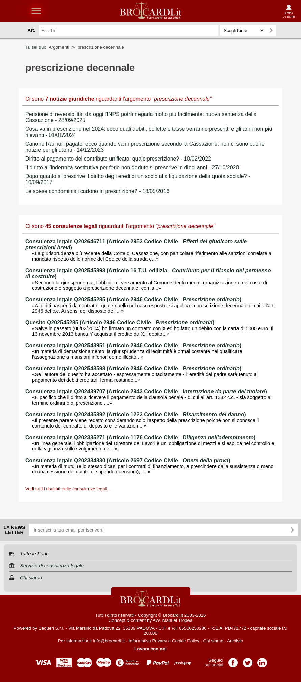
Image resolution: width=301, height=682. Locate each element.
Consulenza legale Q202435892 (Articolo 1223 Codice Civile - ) (135, 414)
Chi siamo (213, 640)
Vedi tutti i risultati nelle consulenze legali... (68, 488)
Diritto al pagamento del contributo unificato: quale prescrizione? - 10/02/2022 (118, 159)
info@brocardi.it (109, 640)
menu (36, 11)
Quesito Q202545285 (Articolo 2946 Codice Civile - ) (119, 322)
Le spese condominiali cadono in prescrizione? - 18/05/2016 (97, 191)
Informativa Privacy (148, 640)
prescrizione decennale (101, 47)
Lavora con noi (150, 648)
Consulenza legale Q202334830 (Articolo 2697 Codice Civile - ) (127, 460)
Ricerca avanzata (283, 30)
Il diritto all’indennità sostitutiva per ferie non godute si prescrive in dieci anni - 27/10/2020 (132, 167)
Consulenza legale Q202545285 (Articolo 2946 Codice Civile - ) (133, 299)
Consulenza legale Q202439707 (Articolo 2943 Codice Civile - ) (146, 391)
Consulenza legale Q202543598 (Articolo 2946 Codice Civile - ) (133, 368)
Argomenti (59, 47)
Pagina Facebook (233, 660)
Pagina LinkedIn (262, 660)
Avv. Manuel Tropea (172, 620)
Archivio (235, 640)
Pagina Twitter (247, 660)
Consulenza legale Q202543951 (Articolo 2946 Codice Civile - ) (133, 345)
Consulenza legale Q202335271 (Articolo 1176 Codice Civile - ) (140, 437)
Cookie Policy (185, 640)
